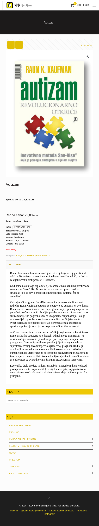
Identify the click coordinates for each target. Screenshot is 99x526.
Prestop (14, 459)
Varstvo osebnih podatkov (61, 510)
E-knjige (14, 432)
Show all (86, 45)
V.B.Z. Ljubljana (18, 473)
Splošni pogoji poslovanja (33, 510)
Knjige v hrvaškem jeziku (28, 255)
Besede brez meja (20, 425)
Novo (12, 453)
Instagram (49, 513)
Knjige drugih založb (22, 439)
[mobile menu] (94, 5)
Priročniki (46, 255)
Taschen (14, 466)
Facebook (82, 510)
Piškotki (14, 510)
